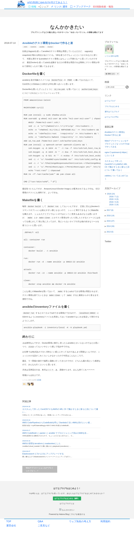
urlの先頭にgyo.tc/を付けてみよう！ (47, 2)
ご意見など (44, 525)
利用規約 (105, 521)
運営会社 (11, 525)
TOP (8, 521)
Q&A (40, 521)
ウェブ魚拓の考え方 (80, 521)
